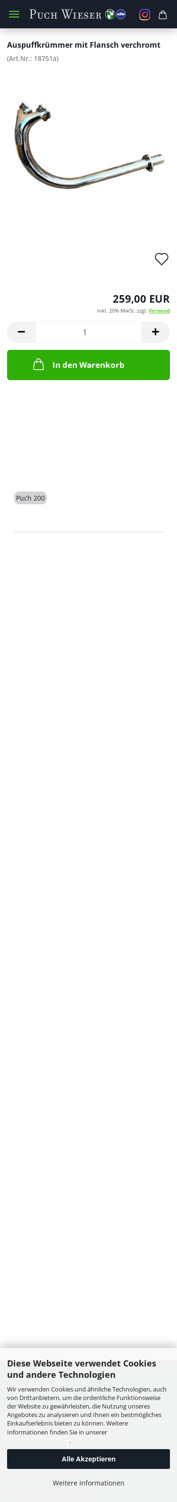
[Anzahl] (88, 332)
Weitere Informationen (89, 1482)
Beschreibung (50, 464)
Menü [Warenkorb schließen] (14, 14)
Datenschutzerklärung (38, 1440)
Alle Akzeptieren (89, 1458)
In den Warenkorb (78, 364)
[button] (21, 332)
